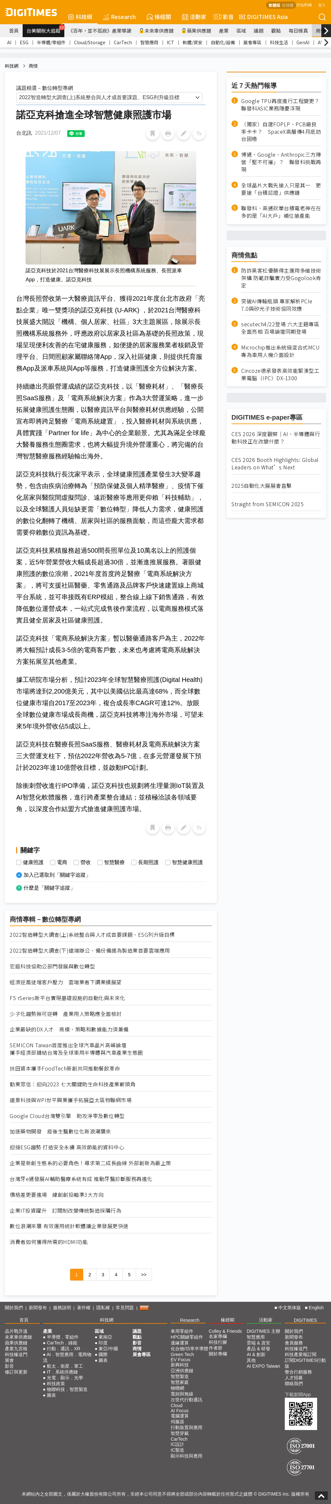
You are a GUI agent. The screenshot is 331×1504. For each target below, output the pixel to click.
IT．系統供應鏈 (62, 1371)
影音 (222, 17)
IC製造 (177, 1450)
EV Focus (180, 1359)
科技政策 (56, 1383)
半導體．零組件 (63, 1337)
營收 (85, 862)
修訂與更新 (16, 1371)
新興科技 (180, 1364)
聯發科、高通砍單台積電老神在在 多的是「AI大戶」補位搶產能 (281, 211)
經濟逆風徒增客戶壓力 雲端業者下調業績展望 (66, 982)
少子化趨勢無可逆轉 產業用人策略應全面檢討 (66, 1014)
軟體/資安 (192, 42)
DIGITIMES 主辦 (263, 1331)
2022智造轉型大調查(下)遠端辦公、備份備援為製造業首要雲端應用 (90, 950)
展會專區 (252, 42)
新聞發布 (38, 1307)
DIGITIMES (305, 1320)
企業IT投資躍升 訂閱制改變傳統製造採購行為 (65, 1210)
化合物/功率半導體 (189, 1348)
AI (9, 42)
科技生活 (279, 42)
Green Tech (182, 1354)
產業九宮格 (16, 1348)
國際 (103, 1354)
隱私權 (103, 1307)
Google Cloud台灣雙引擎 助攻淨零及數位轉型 (67, 1116)
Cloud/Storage (89, 42)
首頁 (14, 30)
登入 (322, 4)
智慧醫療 (114, 862)
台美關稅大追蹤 (45, 29)
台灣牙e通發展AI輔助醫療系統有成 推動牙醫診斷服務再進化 (81, 1179)
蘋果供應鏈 (196, 30)
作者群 (215, 1348)
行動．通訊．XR (63, 1348)
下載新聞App (298, 1394)
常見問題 (125, 1307)
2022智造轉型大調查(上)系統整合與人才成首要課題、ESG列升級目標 (92, 934)
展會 (9, 1360)
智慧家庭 (180, 1382)
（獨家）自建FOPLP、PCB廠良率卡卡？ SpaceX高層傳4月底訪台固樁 (281, 131)
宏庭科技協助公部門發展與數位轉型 (52, 966)
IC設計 (177, 1444)
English (316, 1307)
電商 (62, 862)
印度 (103, 1342)
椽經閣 (159, 17)
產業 (224, 30)
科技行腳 (218, 1342)
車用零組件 (182, 1331)
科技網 (80, 17)
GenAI (302, 42)
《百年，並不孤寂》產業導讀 (99, 30)
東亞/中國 (108, 1348)
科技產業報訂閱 (300, 1354)
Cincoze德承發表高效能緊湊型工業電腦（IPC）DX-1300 (280, 374)
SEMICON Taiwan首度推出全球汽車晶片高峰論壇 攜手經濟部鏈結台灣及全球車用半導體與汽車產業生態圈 (76, 1048)
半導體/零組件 (51, 42)
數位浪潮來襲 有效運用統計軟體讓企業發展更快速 (69, 1226)
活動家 (194, 17)
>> (143, 1274)
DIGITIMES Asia (263, 17)
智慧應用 (149, 42)
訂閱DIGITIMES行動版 (305, 1363)
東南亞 (105, 1337)
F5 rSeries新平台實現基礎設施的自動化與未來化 (67, 998)
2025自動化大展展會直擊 (261, 485)
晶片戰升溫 (16, 1331)
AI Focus (179, 1410)
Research (119, 17)
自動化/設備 (223, 42)
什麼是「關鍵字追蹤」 (49, 888)
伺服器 (177, 1421)
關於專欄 (218, 1353)
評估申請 (304, 4)
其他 (251, 1360)
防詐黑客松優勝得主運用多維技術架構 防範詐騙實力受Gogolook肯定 (281, 278)
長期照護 (148, 862)
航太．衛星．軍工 (65, 1366)
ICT (170, 42)
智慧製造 (180, 1376)
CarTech (123, 42)
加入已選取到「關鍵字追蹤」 (57, 875)
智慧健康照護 (187, 862)
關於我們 (14, 1307)
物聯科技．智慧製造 (67, 1389)
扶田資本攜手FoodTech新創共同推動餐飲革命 (65, 1068)
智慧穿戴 (180, 1433)
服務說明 (62, 1307)
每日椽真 (298, 30)
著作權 (84, 1307)
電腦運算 (180, 1415)
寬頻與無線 (182, 1393)
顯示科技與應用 (186, 1455)
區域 (241, 30)
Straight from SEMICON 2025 (267, 504)
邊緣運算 (180, 1342)
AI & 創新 (256, 1354)
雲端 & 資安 (258, 1342)
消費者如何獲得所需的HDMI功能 (49, 1242)
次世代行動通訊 (186, 1399)
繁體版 (274, 5)
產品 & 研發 (258, 1348)
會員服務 (294, 1342)
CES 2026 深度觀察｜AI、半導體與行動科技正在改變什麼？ (275, 437)
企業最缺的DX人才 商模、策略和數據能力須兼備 (69, 1029)
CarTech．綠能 (62, 1342)
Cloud (177, 1405)
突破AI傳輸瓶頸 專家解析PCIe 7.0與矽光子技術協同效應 (277, 305)
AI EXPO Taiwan (263, 1366)
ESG (24, 42)
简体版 (288, 5)
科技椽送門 (16, 1354)
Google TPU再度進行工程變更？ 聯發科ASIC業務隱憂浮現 (281, 104)
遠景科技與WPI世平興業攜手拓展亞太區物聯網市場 (71, 1100)
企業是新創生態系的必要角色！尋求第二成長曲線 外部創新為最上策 (90, 1163)
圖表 (51, 1395)
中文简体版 (289, 1307)
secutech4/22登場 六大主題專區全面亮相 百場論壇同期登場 (280, 327)
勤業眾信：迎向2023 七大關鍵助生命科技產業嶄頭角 (72, 1084)
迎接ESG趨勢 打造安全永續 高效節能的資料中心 (67, 1147)
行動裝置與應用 (186, 1427)
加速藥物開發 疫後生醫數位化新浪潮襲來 (60, 1131)
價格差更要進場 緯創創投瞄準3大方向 (56, 1194)
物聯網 (177, 1388)
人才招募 (294, 1377)
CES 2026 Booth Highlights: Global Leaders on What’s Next (275, 463)
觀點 (276, 30)
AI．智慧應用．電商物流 (67, 1357)
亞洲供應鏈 (182, 1370)
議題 (258, 30)
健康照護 (33, 862)
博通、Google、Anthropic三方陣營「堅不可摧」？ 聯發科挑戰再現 (281, 162)
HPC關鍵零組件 (187, 1337)
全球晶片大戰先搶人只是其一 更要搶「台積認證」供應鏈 (281, 189)
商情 (321, 30)
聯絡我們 (294, 1383)
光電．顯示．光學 (65, 1377)
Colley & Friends (225, 1331)
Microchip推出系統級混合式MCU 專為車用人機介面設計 (280, 351)
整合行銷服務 (298, 1371)
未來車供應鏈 (156, 30)
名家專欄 (218, 1336)
